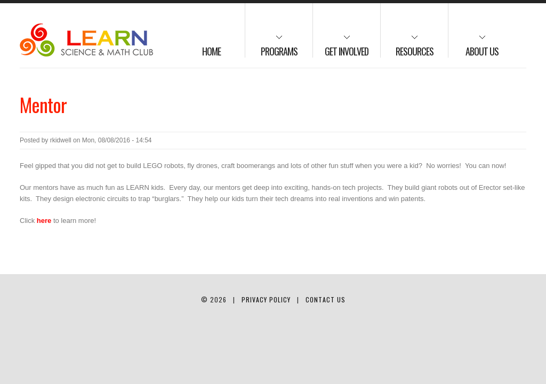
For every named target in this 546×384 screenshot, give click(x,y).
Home (211, 51)
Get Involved (340, 46)
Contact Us (326, 299)
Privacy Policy (266, 299)
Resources (407, 46)
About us (473, 46)
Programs (271, 46)
